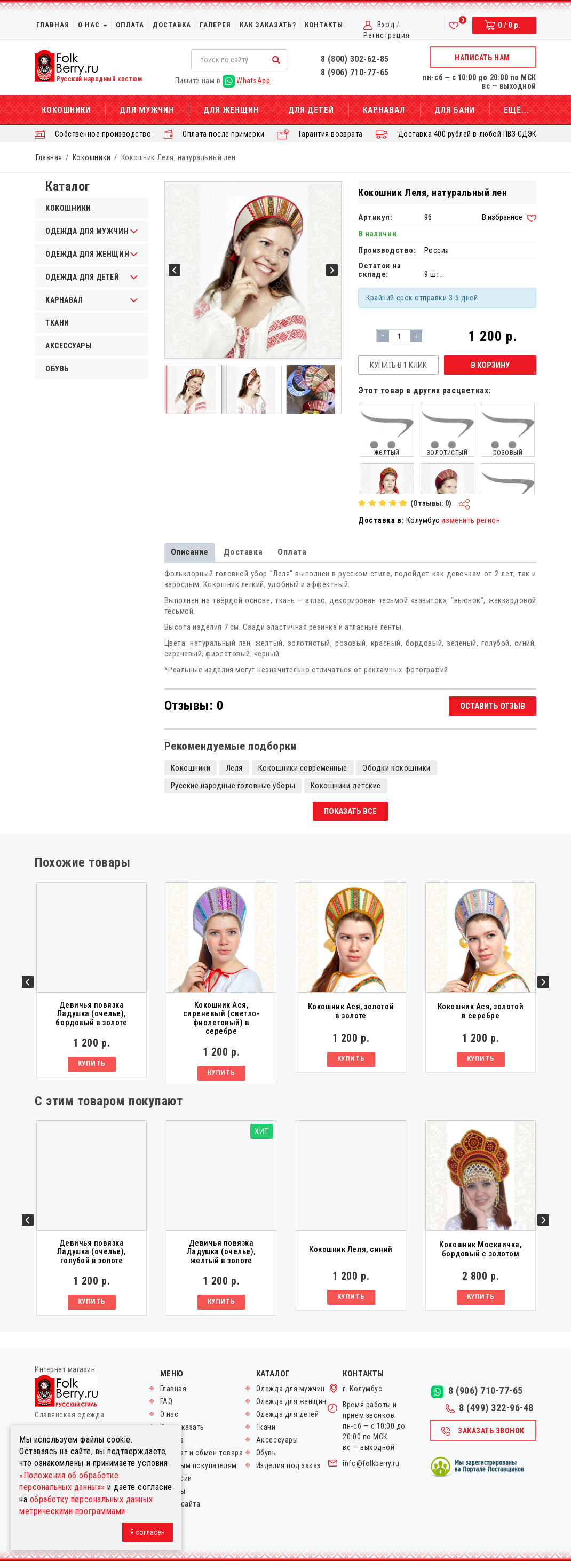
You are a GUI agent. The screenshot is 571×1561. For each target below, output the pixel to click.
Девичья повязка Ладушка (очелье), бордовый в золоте (91, 1014)
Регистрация (386, 35)
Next (543, 982)
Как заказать (182, 1427)
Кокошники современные (302, 768)
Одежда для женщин (291, 1401)
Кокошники (66, 110)
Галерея (215, 25)
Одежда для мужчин (290, 1388)
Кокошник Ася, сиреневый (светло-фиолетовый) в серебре (221, 1018)
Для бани (454, 110)
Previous (27, 982)
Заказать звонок (482, 1431)
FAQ (166, 1401)
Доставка (172, 25)
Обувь (57, 369)
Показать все (350, 811)
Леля (234, 768)
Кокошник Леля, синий (351, 1249)
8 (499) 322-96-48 (490, 1407)
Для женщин (231, 110)
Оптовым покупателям (198, 1465)
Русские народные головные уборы (233, 785)
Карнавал (384, 110)
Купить (91, 1063)
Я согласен (147, 1532)
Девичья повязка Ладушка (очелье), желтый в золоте (221, 1252)
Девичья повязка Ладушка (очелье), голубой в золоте (91, 1252)
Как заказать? (268, 25)
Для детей (311, 110)
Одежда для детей (287, 1414)
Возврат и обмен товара (201, 1452)
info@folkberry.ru (371, 1463)
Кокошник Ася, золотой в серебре (481, 1011)
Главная (52, 25)
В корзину (490, 365)
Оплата (130, 25)
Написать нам (482, 57)
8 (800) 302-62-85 (355, 59)
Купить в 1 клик (398, 365)
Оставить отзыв (492, 706)
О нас (92, 25)
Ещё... (516, 110)
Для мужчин (147, 110)
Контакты (324, 25)
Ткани (57, 323)
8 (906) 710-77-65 (355, 72)
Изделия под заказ (288, 1465)
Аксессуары (68, 346)
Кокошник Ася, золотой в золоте (351, 1011)
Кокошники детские (346, 785)
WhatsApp (247, 80)
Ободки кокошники (396, 768)
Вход (386, 24)
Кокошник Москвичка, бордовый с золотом (480, 1249)
